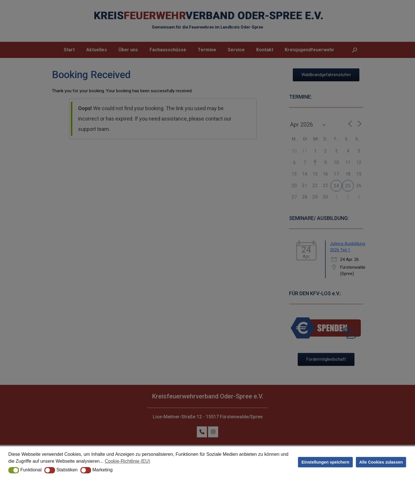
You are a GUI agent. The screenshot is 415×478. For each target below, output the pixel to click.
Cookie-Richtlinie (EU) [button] (127, 461)
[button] (13, 470)
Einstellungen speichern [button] (325, 462)
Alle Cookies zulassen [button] (381, 462)
